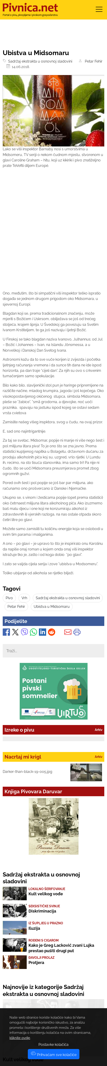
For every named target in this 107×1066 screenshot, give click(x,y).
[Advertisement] (53, 233)
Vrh (24, 598)
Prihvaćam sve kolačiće (53, 1055)
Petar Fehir (92, 61)
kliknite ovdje (20, 1038)
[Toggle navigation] (99, 11)
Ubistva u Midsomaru (52, 606)
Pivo (9, 598)
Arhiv (98, 730)
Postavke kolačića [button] (53, 1044)
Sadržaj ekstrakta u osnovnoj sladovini (39, 61)
